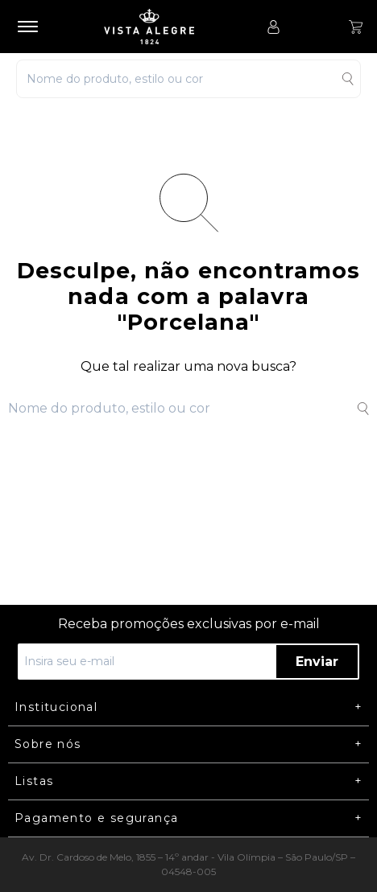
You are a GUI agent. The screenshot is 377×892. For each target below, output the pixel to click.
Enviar (317, 661)
